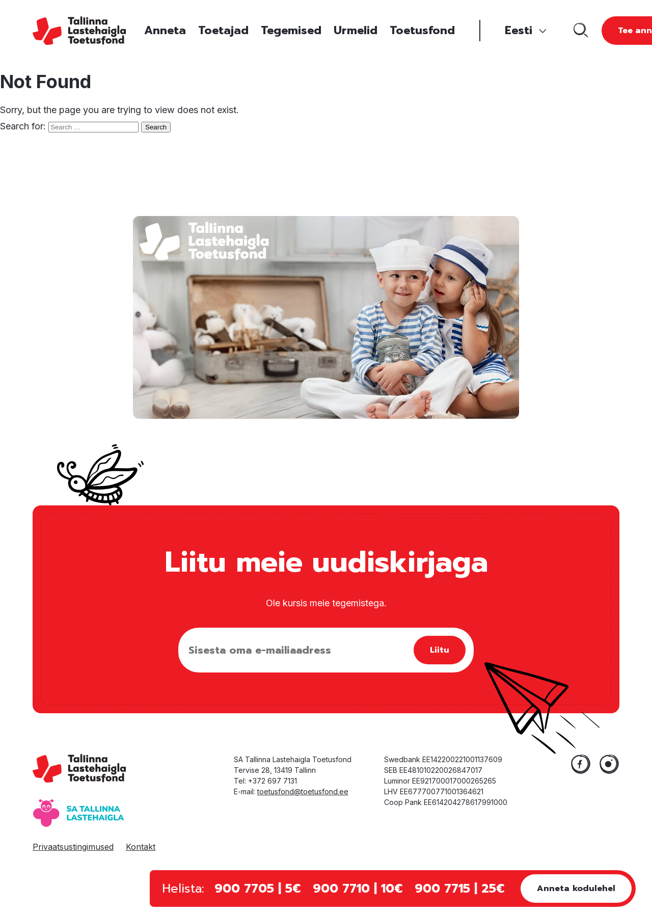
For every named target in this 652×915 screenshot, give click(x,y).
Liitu (439, 650)
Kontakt (140, 847)
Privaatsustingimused (73, 847)
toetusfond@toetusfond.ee (302, 791)
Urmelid (355, 30)
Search (156, 127)
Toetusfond (422, 30)
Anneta (165, 30)
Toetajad (223, 30)
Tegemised (291, 30)
